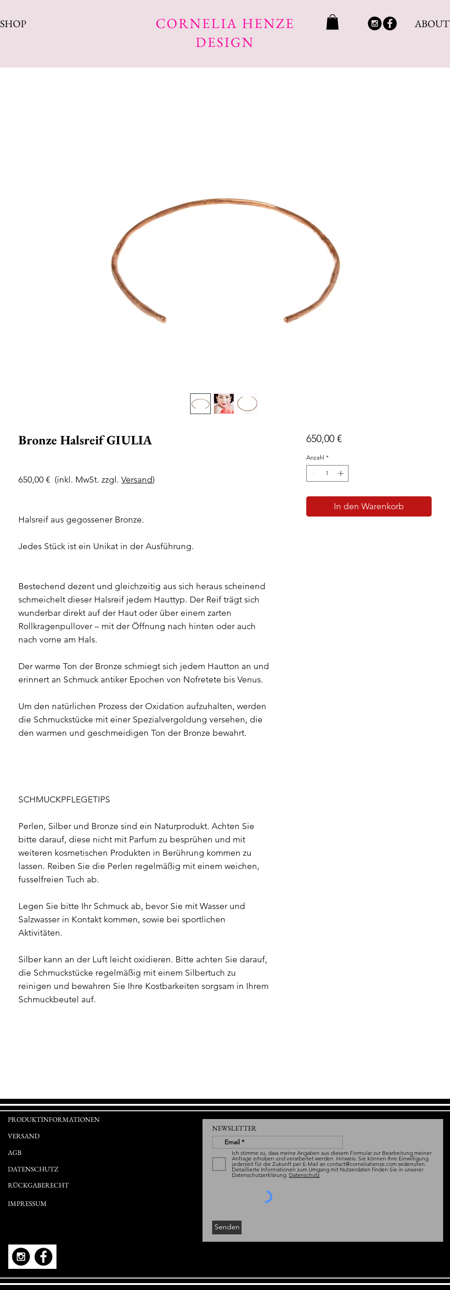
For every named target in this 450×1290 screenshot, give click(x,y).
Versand (136, 479)
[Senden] (227, 1227)
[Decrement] (313, 473)
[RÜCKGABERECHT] (60, 1185)
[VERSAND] (24, 1136)
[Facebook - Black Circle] (390, 23)
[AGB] (52, 1152)
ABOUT (432, 23)
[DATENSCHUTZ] (36, 1169)
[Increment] (341, 473)
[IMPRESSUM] (44, 1203)
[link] (332, 21)
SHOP (13, 23)
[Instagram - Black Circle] (375, 23)
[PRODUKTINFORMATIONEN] (86, 1119)
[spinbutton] (327, 473)
